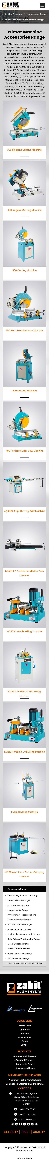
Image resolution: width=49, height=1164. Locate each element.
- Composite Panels (24, 1064)
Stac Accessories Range (18, 905)
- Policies (24, 1033)
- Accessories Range (24, 1068)
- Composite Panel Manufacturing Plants (24, 1084)
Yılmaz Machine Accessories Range (24, 19)
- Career (24, 1041)
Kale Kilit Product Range (18, 919)
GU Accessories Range (17, 900)
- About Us (24, 1029)
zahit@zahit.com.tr (24, 1119)
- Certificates (24, 1037)
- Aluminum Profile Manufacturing (24, 1080)
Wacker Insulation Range (18, 924)
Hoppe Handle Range (16, 909)
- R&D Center (24, 1026)
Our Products (15, 14)
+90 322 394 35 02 (24, 1109)
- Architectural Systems (24, 1056)
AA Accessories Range (17, 958)
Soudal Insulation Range (18, 929)
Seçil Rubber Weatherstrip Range (22, 934)
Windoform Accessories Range (21, 914)
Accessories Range (36, 14)
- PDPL (24, 1045)
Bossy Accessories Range (18, 953)
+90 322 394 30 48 (24, 1114)
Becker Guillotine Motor (17, 948)
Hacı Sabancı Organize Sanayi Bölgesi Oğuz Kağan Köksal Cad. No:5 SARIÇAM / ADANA (24, 1098)
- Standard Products (24, 1060)
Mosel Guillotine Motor (17, 943)
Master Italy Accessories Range (21, 895)
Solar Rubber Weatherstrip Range (22, 938)
